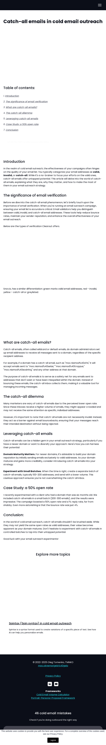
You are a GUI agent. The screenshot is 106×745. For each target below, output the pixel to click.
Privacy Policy (53, 676)
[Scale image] (53, 55)
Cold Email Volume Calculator (53, 694)
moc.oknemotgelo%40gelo (53, 665)
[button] (50, 684)
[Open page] (53, 591)
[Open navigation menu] (100, 5)
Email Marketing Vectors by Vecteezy (28, 141)
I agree (53, 740)
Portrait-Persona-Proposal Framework (53, 698)
